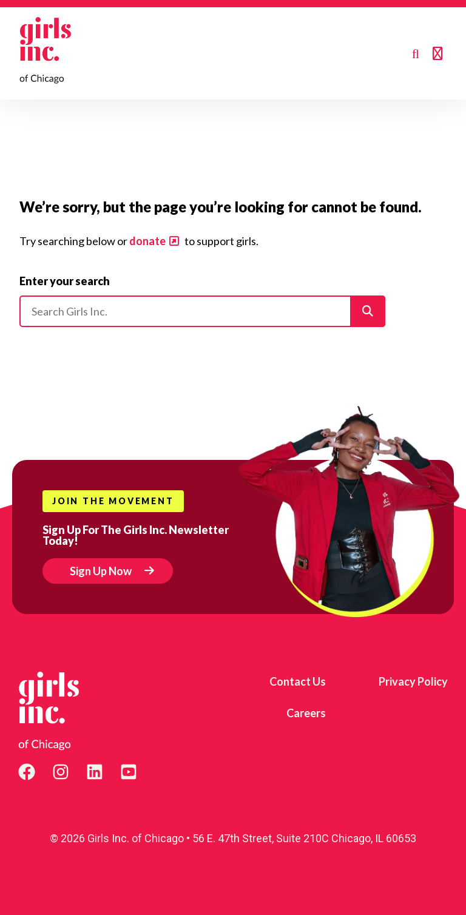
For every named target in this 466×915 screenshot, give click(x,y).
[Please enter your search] (202, 311)
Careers (306, 713)
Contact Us (297, 681)
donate (147, 241)
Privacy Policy (413, 681)
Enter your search (64, 281)
